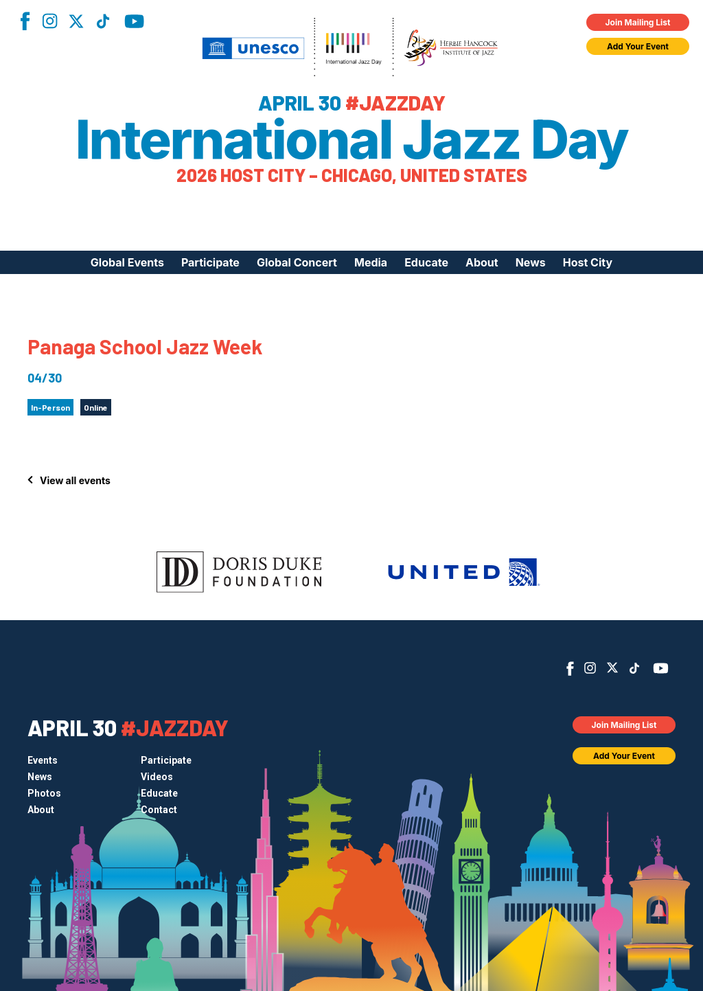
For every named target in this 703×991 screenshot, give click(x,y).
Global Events (127, 262)
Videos (157, 776)
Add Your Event (638, 46)
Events (42, 760)
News (531, 262)
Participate (210, 262)
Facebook (24, 21)
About (481, 262)
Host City (587, 262)
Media (370, 262)
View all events (75, 480)
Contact (159, 809)
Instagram (49, 21)
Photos (44, 793)
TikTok (103, 21)
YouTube (134, 21)
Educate (426, 262)
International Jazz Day (352, 139)
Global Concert (297, 262)
